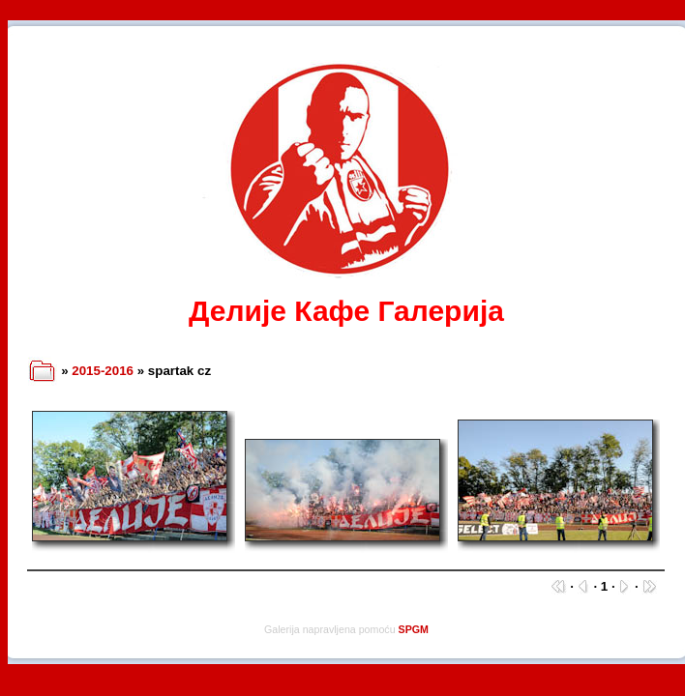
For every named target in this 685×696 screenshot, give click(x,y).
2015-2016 (103, 370)
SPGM (414, 629)
